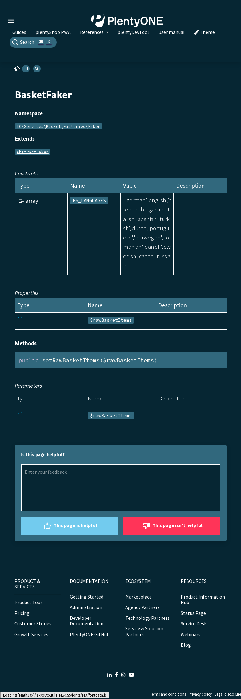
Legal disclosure (228, 694)
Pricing (22, 613)
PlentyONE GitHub (90, 634)
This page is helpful (69, 526)
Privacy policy (200, 694)
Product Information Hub (203, 599)
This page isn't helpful (172, 526)
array (32, 200)
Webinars (190, 634)
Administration (86, 607)
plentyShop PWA (53, 32)
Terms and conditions (168, 694)
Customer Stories (32, 623)
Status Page (193, 613)
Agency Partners (142, 607)
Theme (204, 32)
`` (20, 319)
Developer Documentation (86, 621)
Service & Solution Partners (144, 631)
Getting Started (86, 597)
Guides (19, 32)
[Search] (33, 42)
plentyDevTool (133, 32)
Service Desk (194, 623)
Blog (186, 645)
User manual (171, 32)
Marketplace (138, 597)
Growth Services (31, 634)
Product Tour (28, 602)
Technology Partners (147, 618)
